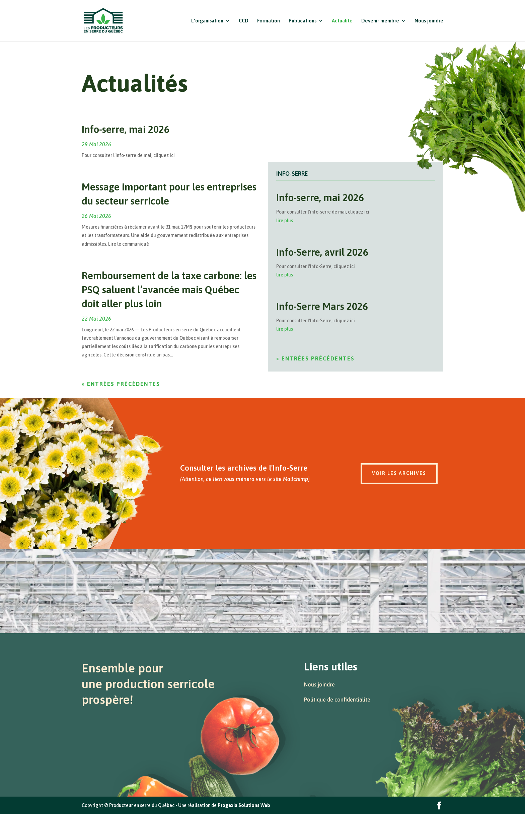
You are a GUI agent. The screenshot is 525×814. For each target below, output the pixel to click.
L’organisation (207, 20)
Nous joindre (429, 20)
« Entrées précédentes (121, 384)
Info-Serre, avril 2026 (322, 252)
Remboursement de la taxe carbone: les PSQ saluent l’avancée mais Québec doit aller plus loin (169, 289)
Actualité (342, 20)
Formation (268, 20)
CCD (243, 20)
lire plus (284, 220)
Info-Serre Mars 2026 (322, 306)
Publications (302, 20)
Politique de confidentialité (337, 700)
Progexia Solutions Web (244, 805)
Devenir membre (380, 20)
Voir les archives (399, 473)
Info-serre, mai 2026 (125, 129)
